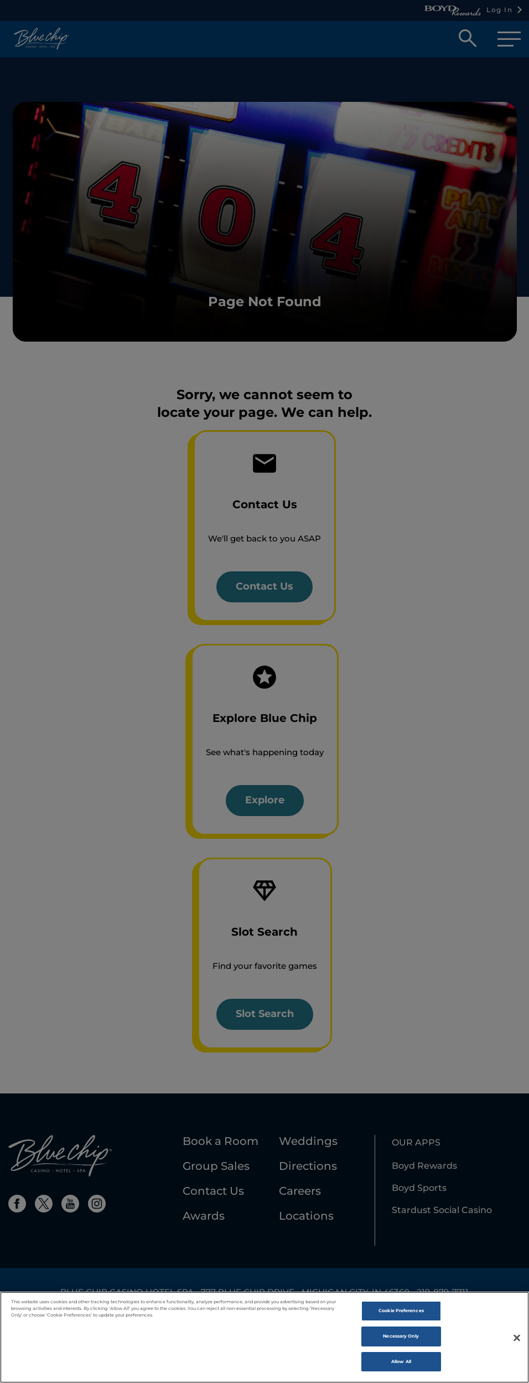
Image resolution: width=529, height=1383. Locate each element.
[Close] (517, 1342)
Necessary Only (401, 1341)
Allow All (401, 1367)
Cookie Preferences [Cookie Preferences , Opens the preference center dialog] (400, 1316)
